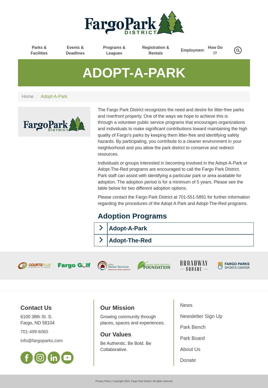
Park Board (192, 338)
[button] (100, 228)
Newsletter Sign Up (201, 316)
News (186, 305)
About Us (190, 349)
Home (28, 96)
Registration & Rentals (155, 50)
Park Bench (193, 327)
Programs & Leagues (114, 50)
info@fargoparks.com (41, 340)
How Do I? (215, 50)
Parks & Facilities (39, 50)
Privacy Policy (103, 381)
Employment (193, 50)
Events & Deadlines (75, 50)
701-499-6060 (34, 331)
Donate (188, 360)
